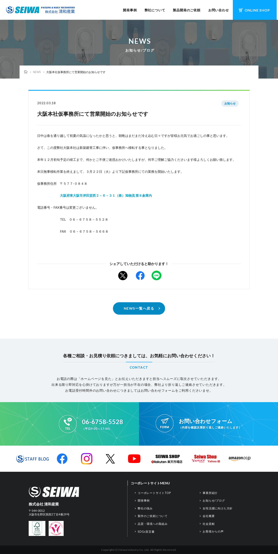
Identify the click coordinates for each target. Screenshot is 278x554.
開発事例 (130, 10)
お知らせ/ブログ (214, 500)
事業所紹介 (210, 493)
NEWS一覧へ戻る (139, 308)
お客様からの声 (213, 531)
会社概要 (209, 516)
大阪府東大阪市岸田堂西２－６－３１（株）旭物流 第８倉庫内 (106, 195)
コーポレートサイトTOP (154, 493)
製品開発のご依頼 (186, 10)
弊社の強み (145, 508)
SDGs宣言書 (146, 531)
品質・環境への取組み (153, 523)
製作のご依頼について (153, 516)
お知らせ (230, 103)
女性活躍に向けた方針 (218, 508)
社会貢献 (209, 523)
